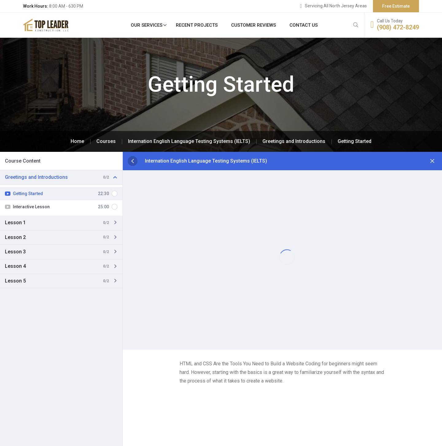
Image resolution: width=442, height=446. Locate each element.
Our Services (146, 25)
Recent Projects (197, 25)
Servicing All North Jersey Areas (336, 5)
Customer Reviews (253, 25)
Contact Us (303, 25)
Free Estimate (396, 6)
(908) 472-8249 (398, 27)
